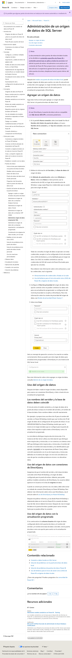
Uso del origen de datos (35, 43)
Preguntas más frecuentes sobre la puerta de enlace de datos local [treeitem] (15, 183)
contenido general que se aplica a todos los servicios (47, 61)
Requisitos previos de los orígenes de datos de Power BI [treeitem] (15, 110)
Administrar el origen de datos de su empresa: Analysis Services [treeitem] (15, 200)
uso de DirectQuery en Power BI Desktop (51, 494)
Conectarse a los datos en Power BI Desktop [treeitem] (14, 48)
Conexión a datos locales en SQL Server (44, 560)
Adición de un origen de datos (43, 380)
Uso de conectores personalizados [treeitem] (12, 255)
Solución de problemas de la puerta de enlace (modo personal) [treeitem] (15, 249)
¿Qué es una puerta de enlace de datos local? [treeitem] (14, 38)
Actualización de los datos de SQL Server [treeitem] (15, 78)
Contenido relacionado (35, 45)
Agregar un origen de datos (37, 40)
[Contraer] (23, 19)
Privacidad (58, 651)
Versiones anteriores (32, 651)
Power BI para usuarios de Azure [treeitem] (14, 42)
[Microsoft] (3, 2)
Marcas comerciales (44, 654)
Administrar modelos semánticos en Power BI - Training (43, 612)
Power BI (46, 20)
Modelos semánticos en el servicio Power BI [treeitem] (15, 100)
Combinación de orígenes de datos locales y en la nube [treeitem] (16, 233)
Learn (28, 20)
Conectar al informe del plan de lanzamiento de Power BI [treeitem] (14, 145)
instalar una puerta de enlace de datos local (49, 79)
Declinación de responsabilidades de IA (13, 651)
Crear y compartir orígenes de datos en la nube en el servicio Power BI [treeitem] (14, 156)
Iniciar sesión (66, 2)
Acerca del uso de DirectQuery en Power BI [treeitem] (15, 127)
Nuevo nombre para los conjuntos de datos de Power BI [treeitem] (15, 95)
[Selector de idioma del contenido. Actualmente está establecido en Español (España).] (9, 646)
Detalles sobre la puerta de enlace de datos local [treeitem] (14, 172)
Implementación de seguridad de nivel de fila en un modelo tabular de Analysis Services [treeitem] (14, 72)
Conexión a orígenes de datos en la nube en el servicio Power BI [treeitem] (14, 150)
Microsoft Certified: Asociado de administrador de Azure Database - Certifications (47, 624)
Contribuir (50, 651)
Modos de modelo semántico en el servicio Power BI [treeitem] (14, 105)
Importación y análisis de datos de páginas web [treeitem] (15, 61)
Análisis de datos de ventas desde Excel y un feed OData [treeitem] (14, 66)
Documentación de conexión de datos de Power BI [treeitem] (13, 28)
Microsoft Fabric (37, 20)
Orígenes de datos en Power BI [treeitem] (14, 34)
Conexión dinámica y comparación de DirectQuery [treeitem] (13, 132)
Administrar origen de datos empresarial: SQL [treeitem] (16, 219)
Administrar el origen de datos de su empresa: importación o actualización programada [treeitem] (16, 226)
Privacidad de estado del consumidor (12, 654)
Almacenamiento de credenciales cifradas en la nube (51, 275)
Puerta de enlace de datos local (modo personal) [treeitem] (16, 177)
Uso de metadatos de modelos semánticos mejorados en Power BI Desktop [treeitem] (14, 116)
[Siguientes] (55, 2)
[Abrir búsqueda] (60, 2)
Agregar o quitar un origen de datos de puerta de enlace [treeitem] (16, 194)
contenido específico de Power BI (51, 58)
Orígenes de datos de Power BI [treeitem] (14, 92)
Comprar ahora (53, 7)
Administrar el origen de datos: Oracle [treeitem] (15, 207)
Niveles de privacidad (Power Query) (49, 298)
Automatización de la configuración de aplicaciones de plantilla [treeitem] (14, 84)
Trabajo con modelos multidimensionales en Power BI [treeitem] (14, 122)
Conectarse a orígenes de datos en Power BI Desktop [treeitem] (14, 140)
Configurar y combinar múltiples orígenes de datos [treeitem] (14, 56)
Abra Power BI (64, 7)
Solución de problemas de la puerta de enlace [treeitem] (15, 243)
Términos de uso (31, 654)
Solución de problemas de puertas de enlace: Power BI (48, 568)
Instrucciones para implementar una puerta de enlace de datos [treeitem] (16, 167)
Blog (42, 651)
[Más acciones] (68, 20)
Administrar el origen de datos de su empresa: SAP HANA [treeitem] (15, 213)
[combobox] (12, 23)
